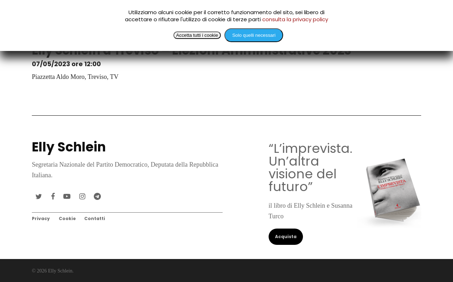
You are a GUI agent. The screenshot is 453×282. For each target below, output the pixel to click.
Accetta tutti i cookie (197, 35)
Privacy (41, 218)
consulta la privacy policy (295, 19)
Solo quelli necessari (253, 35)
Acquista (286, 237)
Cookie (67, 218)
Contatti (94, 218)
